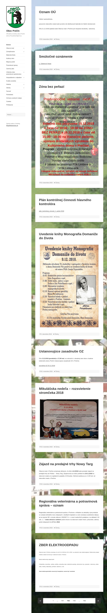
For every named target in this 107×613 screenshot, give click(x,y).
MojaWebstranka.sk (12, 125)
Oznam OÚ (47, 12)
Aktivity (8, 87)
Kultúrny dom (10, 58)
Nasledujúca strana (98, 600)
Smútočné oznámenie (56, 56)
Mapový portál (10, 62)
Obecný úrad (10, 48)
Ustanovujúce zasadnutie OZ (61, 351)
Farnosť (8, 91)
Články (57, 39)
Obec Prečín (13, 30)
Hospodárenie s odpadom (14, 77)
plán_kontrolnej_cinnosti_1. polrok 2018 (51, 211)
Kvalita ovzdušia (11, 81)
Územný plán (10, 68)
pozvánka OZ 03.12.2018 (47, 365)
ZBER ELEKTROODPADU (58, 545)
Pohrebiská (9, 94)
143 (75, 600)
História (8, 84)
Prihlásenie (9, 105)
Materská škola (10, 55)
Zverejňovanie (10, 51)
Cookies (8, 101)
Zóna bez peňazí (51, 86)
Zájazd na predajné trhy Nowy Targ (66, 464)
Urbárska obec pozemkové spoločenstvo (13, 73)
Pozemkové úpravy (12, 65)
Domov (8, 44)
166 (85, 600)
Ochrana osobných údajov (14, 98)
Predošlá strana (40, 600)
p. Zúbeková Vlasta (45, 63)
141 (63, 600)
